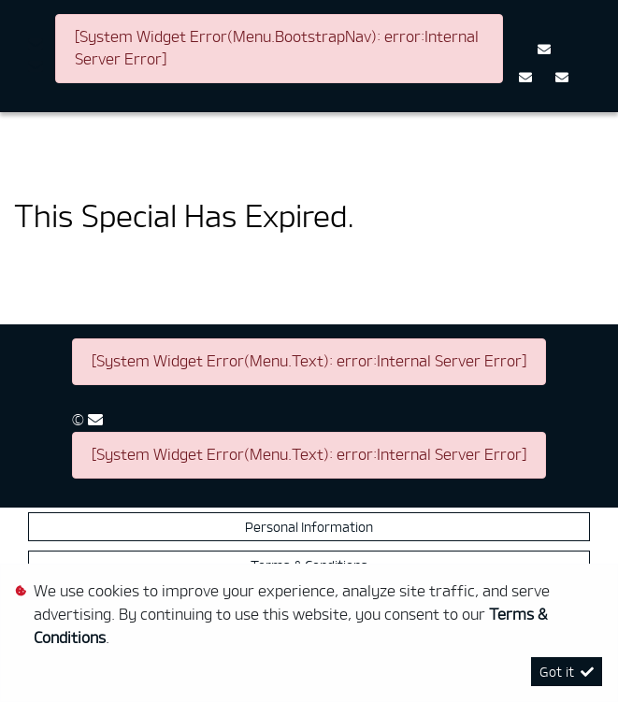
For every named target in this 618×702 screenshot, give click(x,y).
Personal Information (309, 527)
